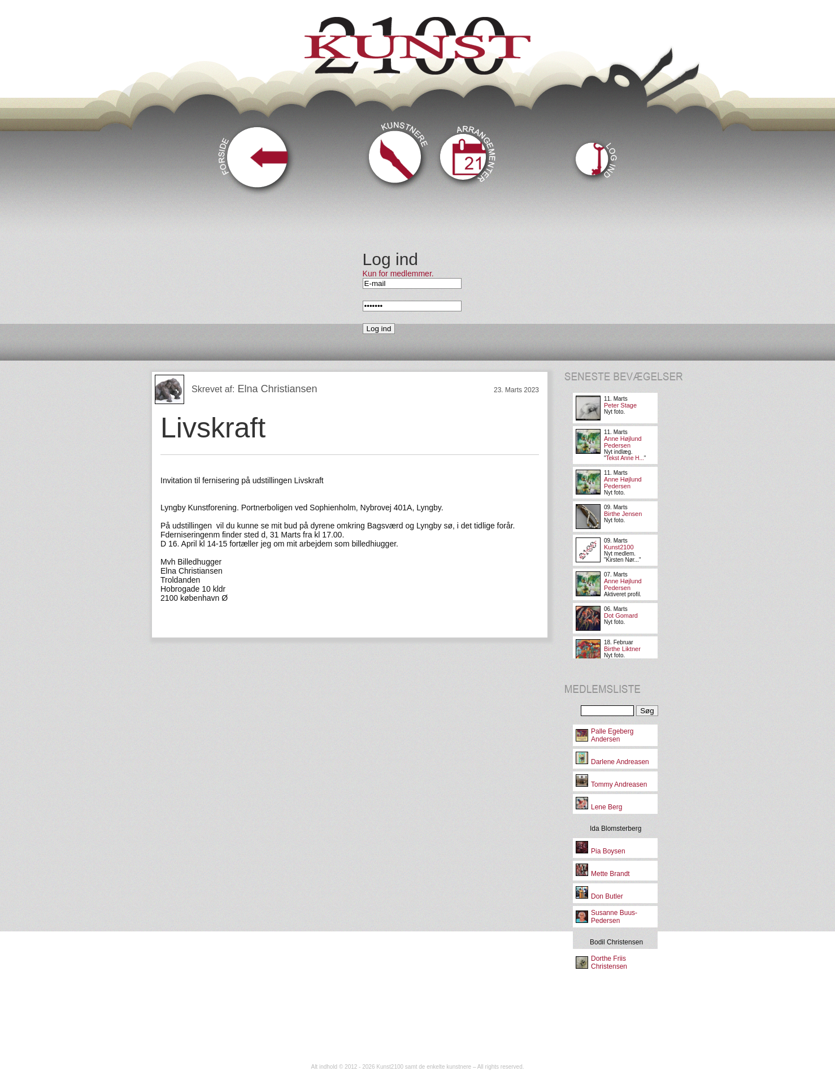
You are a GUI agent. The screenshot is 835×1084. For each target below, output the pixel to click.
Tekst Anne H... (625, 458)
